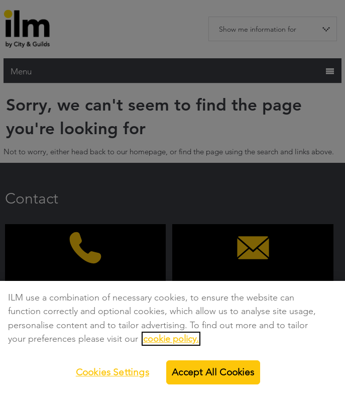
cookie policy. (171, 338)
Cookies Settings (112, 372)
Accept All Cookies (213, 372)
